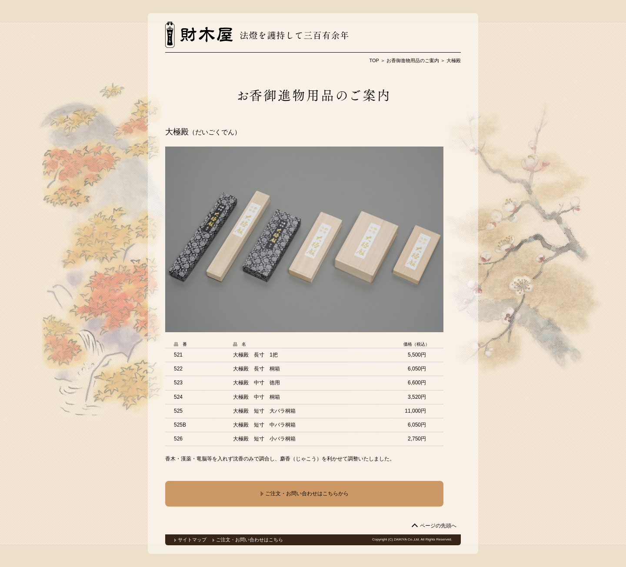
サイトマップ (192, 539)
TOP (374, 60)
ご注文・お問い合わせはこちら (249, 539)
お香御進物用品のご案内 (412, 60)
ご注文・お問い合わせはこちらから (304, 493)
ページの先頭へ (438, 526)
